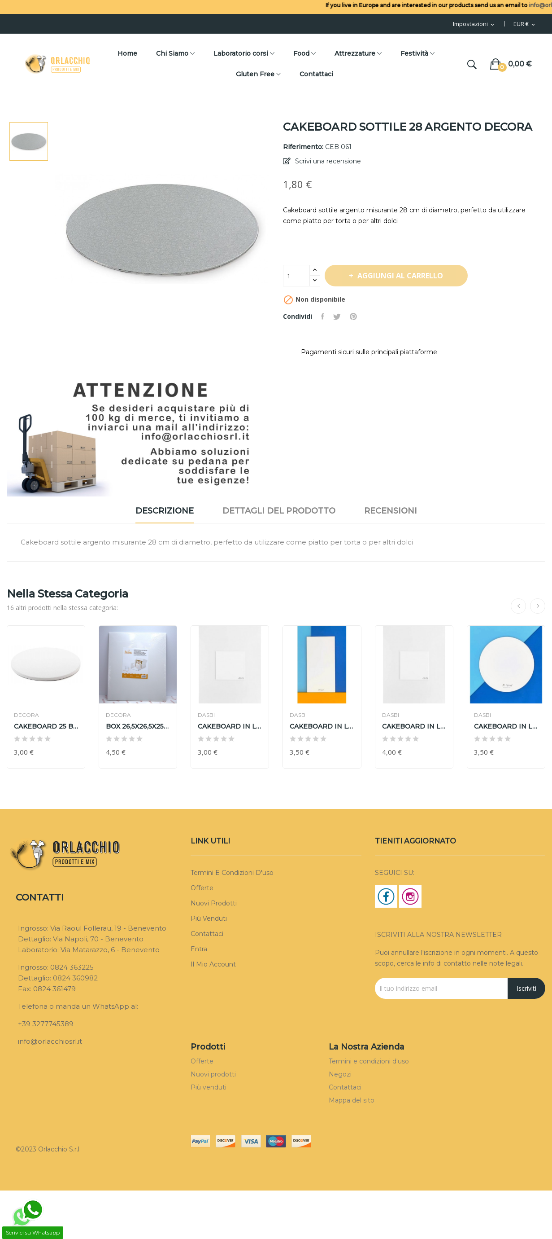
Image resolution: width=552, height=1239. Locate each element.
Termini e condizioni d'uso (232, 873)
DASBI (206, 715)
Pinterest (353, 316)
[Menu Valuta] (524, 24)
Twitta (337, 316)
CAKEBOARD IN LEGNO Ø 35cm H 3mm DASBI (506, 726)
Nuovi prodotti (214, 903)
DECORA (26, 715)
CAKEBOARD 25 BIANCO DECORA (46, 726)
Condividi (323, 316)
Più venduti (209, 918)
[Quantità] (296, 275)
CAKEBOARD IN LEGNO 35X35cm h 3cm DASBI (414, 726)
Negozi (340, 1074)
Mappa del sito (351, 1100)
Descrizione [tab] (164, 511)
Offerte (202, 888)
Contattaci (207, 934)
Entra (199, 949)
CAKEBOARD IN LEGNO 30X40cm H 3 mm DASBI (322, 726)
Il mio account (213, 964)
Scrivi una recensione (327, 161)
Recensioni (390, 511)
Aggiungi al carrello (399, 276)
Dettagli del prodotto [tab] (278, 511)
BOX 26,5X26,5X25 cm (138, 726)
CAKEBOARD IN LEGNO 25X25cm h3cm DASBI (230, 726)
